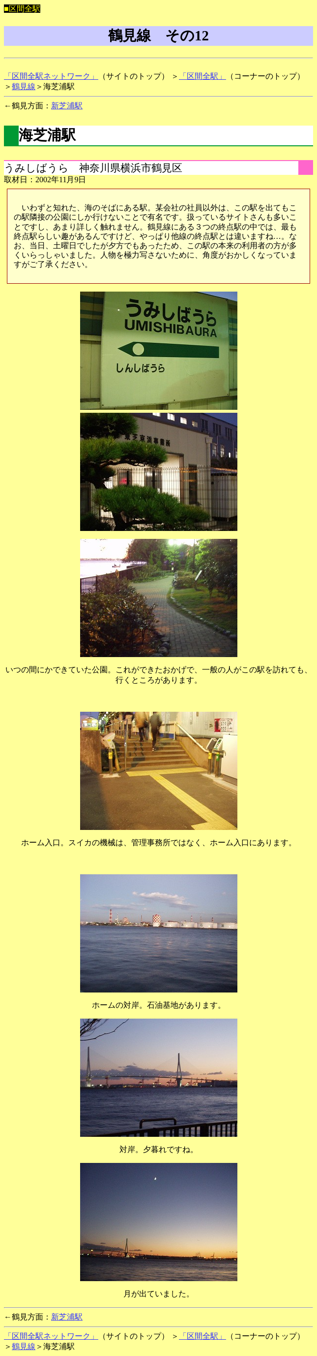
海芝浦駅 (47, 135)
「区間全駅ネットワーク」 (51, 76)
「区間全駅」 (202, 76)
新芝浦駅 (67, 105)
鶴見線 (23, 86)
